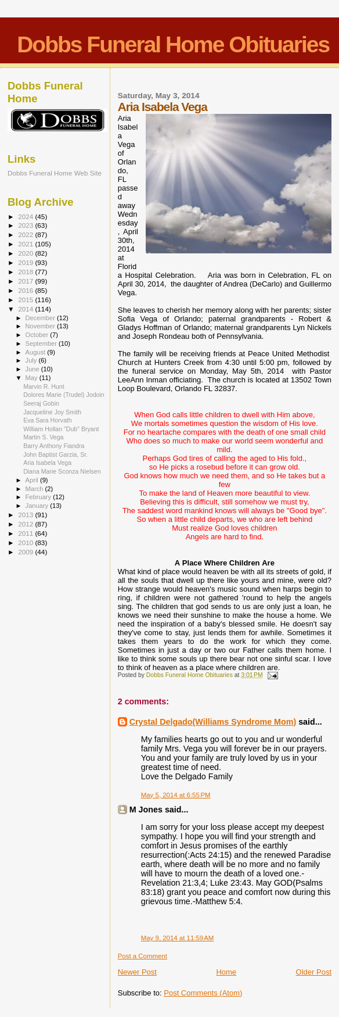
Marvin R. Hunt (43, 386)
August (37, 352)
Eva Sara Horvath (47, 420)
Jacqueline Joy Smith (52, 412)
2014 (26, 309)
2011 (26, 533)
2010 (26, 542)
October (38, 334)
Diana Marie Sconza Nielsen (61, 471)
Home (226, 972)
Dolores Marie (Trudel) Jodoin (63, 394)
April (33, 480)
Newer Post (137, 972)
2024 (26, 216)
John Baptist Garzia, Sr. (55, 454)
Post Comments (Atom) (203, 993)
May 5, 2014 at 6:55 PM (176, 795)
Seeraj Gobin (41, 403)
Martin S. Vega (43, 437)
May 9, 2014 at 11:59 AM (177, 937)
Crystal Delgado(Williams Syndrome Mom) (212, 721)
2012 (26, 524)
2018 (26, 271)
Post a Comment (142, 955)
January (38, 505)
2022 (26, 234)
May (32, 377)
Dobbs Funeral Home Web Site (55, 173)
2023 (26, 225)
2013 (26, 514)
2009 (26, 552)
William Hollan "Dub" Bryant (61, 428)
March (35, 488)
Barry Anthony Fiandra (53, 445)
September (42, 343)
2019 (26, 262)
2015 (26, 299)
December (41, 317)
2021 (26, 244)
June (33, 369)
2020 (26, 253)
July (32, 360)
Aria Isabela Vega (47, 462)
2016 (26, 290)
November (41, 326)
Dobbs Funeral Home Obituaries (173, 44)
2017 (26, 281)
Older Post (313, 972)
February (39, 496)
